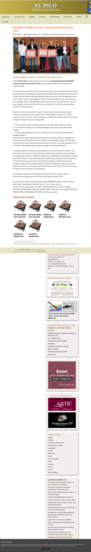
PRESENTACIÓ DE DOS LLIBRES (57, 341)
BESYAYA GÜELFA (53, 349)
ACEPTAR (45, 548)
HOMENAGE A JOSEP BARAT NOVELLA (59, 328)
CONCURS (54, 34)
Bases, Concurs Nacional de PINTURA (62, 314)
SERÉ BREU (51, 344)
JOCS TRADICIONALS (54, 338)
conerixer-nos (19, 17)
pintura (66, 34)
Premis (72, 34)
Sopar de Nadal (53, 472)
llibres (50, 461)
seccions (42, 17)
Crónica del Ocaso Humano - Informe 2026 (61, 500)
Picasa (71, 266)
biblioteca (68, 17)
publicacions (55, 17)
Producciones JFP (26, 249)
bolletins (51, 440)
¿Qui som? (6, 17)
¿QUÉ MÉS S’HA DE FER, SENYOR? (58, 346)
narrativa (51, 464)
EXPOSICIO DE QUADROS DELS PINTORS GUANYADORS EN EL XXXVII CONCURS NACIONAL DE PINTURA (46, 244)
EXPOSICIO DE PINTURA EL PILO (23, 242)
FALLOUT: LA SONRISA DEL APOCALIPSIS (60, 497)
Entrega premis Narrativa (56, 443)
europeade (51, 448)
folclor (50, 456)
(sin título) (51, 331)
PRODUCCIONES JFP (58, 480)
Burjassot (47, 34)
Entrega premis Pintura (33, 34)
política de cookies (45, 546)
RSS (49, 268)
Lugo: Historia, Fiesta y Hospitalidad (59, 520)
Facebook (59, 266)
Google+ (65, 266)
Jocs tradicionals (53, 459)
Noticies (50, 467)
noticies (5, 22)
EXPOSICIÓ (51, 453)
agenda (32, 17)
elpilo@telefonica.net (59, 264)
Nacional (61, 34)
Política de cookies (41, 251)
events (78, 17)
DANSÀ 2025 (52, 354)
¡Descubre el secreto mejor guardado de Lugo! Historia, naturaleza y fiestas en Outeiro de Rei (61, 514)
